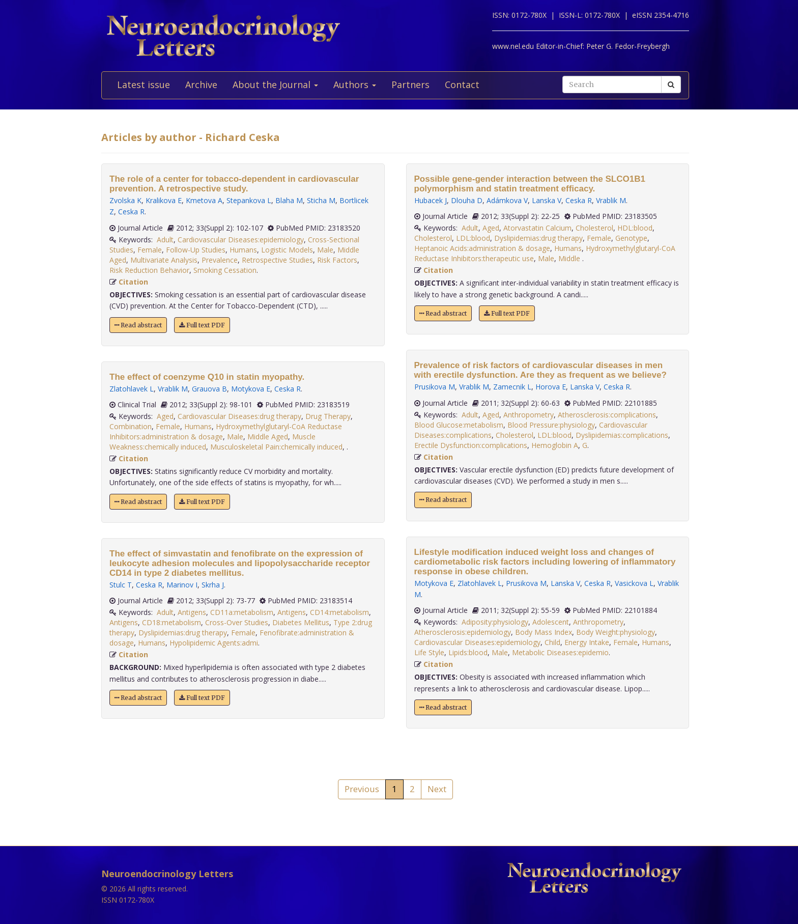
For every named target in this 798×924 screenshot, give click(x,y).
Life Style (429, 652)
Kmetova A (204, 200)
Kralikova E (164, 200)
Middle (570, 258)
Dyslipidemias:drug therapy (182, 632)
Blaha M (289, 200)
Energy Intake (586, 642)
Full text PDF (202, 325)
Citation (133, 282)
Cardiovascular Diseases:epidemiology (241, 239)
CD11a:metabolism (241, 612)
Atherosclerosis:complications (607, 414)
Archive (201, 84)
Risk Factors (337, 260)
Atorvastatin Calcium (537, 228)
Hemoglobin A (554, 445)
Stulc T (120, 585)
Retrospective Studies (277, 260)
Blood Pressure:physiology (551, 425)
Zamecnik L (512, 386)
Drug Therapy (328, 416)
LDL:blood (473, 238)
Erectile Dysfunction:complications (470, 445)
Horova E (550, 386)
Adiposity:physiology (495, 622)
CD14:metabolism (339, 612)
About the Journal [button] (275, 84)
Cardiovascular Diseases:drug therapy (239, 416)
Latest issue (143, 84)
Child (552, 642)
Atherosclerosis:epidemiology (462, 632)
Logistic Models (287, 250)
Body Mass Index (543, 632)
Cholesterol (594, 228)
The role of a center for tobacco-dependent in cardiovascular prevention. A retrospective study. (234, 183)
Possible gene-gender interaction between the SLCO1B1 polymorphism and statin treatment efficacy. (529, 183)
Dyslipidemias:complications (622, 435)
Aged (165, 416)
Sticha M (321, 200)
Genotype (631, 238)
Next (437, 789)
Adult (165, 239)
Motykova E (250, 389)
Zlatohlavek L (131, 389)
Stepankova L (248, 200)
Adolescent (550, 622)
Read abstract (138, 325)
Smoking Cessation (224, 270)
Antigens (192, 612)
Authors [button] (354, 84)
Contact (462, 84)
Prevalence (220, 260)
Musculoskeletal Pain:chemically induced (276, 447)
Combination (130, 426)
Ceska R (131, 211)
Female (149, 250)
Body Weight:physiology (615, 632)
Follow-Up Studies (195, 250)
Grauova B (209, 389)
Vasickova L (634, 583)
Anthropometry (528, 414)
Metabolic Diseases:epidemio (560, 652)
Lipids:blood (468, 652)
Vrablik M (173, 389)
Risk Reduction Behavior (149, 270)
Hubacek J (430, 200)
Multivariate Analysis (163, 260)
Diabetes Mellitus (300, 622)
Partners (410, 84)
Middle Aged (267, 436)
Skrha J (213, 585)
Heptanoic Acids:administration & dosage (482, 248)
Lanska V (546, 200)
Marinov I (181, 585)
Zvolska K (125, 200)
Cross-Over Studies (236, 622)
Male (325, 250)
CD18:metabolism (171, 622)
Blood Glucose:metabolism (458, 425)
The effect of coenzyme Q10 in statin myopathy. (206, 377)
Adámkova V (507, 200)
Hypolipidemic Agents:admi (213, 643)
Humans (243, 250)
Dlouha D (466, 200)
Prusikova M (434, 386)
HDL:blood (634, 228)
